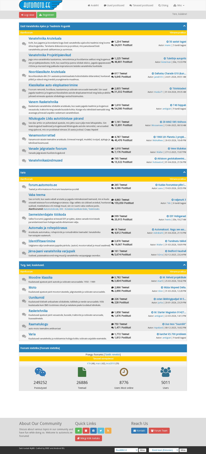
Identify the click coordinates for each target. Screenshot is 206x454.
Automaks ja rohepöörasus (48, 228)
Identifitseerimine (42, 241)
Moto (32, 287)
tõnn (160, 291)
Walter (160, 152)
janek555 (158, 77)
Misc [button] (178, 5)
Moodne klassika (40, 277)
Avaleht (93, 5)
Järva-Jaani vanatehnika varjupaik (52, 251)
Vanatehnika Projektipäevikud (50, 55)
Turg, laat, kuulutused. (32, 265)
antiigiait (167, 109)
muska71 (158, 92)
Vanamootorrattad (42, 135)
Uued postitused (114, 5)
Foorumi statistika (49, 348)
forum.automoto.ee (43, 185)
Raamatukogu (38, 324)
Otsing (163, 5)
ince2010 (110, 363)
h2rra (160, 255)
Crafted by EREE (43, 448)
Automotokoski (51, 209)
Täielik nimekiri (112, 354)
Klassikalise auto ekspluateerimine (53, 85)
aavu (160, 188)
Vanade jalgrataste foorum (48, 148)
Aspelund (158, 328)
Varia (22, 172)
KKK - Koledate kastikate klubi (73, 209)
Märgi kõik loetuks (88, 438)
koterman (166, 62)
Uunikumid (36, 297)
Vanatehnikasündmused (45, 160)
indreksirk (158, 233)
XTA (89, 363)
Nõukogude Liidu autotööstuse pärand (56, 118)
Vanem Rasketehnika (43, 102)
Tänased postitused (141, 5)
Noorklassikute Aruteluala (47, 72)
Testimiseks (93, 209)
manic (168, 45)
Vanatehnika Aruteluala (45, 38)
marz (98, 363)
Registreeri (46, 14)
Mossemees (157, 125)
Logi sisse (27, 14)
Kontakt (139, 430)
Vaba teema (37, 195)
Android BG (59, 448)
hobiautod (158, 162)
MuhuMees (158, 140)
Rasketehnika (38, 311)
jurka (160, 302)
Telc (169, 203)
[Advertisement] (103, 409)
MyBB (32, 448)
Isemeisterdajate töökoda (47, 214)
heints (168, 219)
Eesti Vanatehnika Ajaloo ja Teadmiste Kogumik (45, 26)
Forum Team (159, 430)
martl (160, 281)
